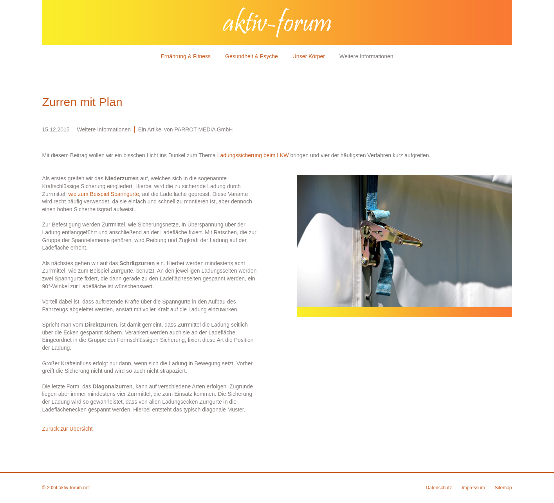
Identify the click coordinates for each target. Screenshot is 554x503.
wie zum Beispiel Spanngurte (103, 194)
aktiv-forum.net (74, 487)
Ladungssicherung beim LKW (253, 155)
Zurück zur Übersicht (67, 429)
